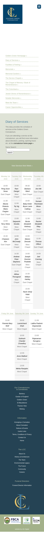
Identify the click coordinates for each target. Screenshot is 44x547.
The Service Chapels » (14, 78)
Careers (22, 472)
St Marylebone (22, 403)
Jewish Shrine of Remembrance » (18, 94)
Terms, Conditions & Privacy (22, 434)
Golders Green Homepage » (16, 56)
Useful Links (22, 431)
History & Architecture (22, 457)
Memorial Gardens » (13, 74)
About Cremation (22, 425)
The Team (22, 460)
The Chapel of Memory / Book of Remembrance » (18, 84)
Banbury (22, 393)
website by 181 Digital (22, 529)
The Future (22, 466)
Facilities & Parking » (13, 65)
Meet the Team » (12, 103)
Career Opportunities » (14, 107)
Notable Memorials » (13, 98)
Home (22, 440)
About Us (22, 454)
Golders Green (22, 400)
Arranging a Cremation (22, 422)
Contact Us (22, 437)
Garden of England (22, 396)
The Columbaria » (12, 89)
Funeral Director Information (22, 485)
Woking (22, 409)
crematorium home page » (23, 143)
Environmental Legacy (22, 463)
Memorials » (10, 69)
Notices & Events (22, 428)
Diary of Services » (13, 60)
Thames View (22, 406)
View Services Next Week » (22, 166)
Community (22, 469)
